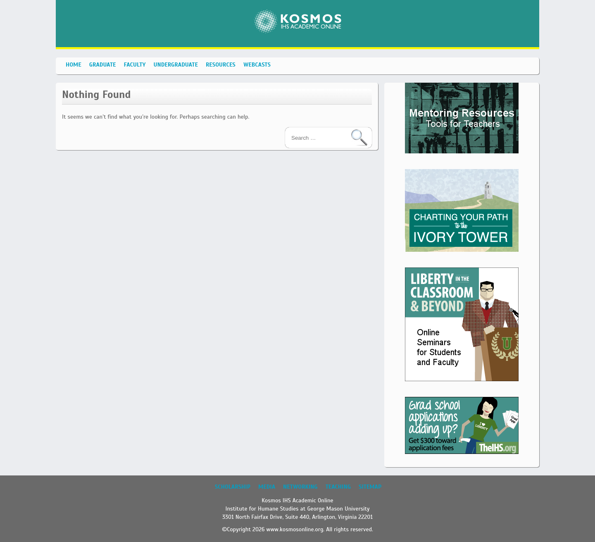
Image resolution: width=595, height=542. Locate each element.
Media (266, 486)
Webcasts (257, 64)
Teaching (338, 486)
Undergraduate (175, 64)
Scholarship (232, 486)
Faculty (135, 64)
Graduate (102, 64)
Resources (221, 64)
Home (73, 64)
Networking (300, 486)
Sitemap (370, 486)
